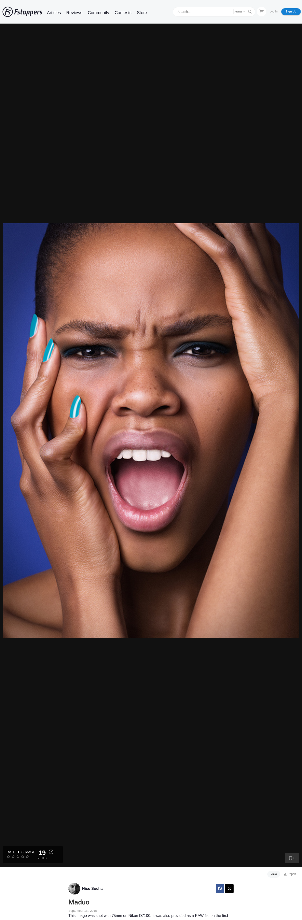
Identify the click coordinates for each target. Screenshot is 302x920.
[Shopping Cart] (261, 11)
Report (290, 874)
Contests (123, 12)
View (274, 874)
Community (98, 12)
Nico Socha (92, 889)
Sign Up (291, 11)
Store (142, 12)
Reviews (74, 12)
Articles (54, 12)
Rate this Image (21, 852)
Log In (273, 11)
